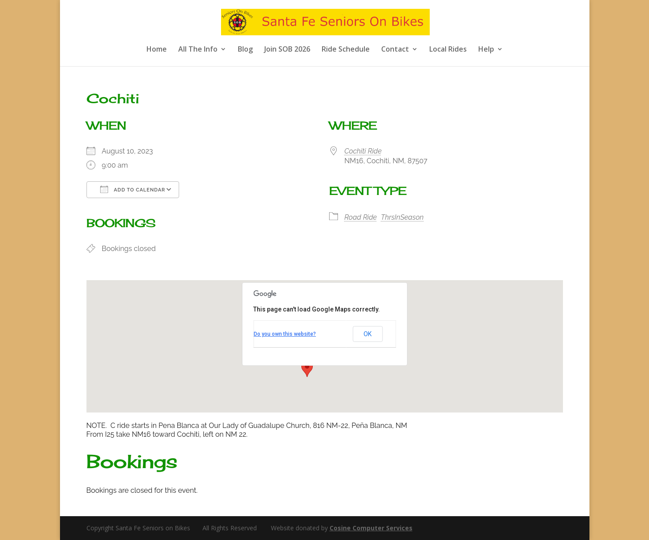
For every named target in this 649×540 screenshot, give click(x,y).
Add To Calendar (132, 189)
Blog (245, 50)
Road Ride (361, 217)
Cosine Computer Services (371, 528)
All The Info (198, 50)
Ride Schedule (346, 50)
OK (367, 334)
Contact (395, 50)
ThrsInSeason (402, 217)
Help (486, 50)
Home (156, 50)
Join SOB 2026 (287, 50)
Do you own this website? (285, 334)
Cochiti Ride (363, 151)
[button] (307, 368)
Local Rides (448, 50)
